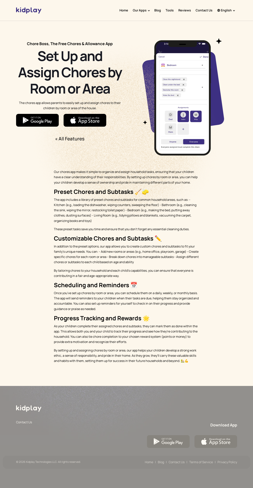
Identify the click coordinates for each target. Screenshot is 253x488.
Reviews (184, 10)
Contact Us (204, 10)
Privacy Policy (227, 462)
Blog (157, 10)
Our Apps (140, 10)
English (224, 10)
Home (123, 10)
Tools (170, 10)
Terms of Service (201, 462)
